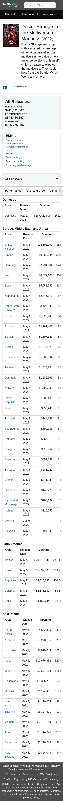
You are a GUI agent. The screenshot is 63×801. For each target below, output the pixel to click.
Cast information (14, 140)
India (8, 660)
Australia (10, 640)
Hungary (10, 449)
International (30, 14)
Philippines (11, 681)
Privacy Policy (23, 794)
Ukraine (9, 520)
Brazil (8, 570)
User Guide (23, 774)
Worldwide (49, 14)
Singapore (11, 742)
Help (55, 774)
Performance (13, 190)
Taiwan (9, 732)
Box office (11, 153)
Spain (8, 285)
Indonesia (10, 650)
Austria (9, 347)
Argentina (10, 580)
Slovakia (10, 459)
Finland (9, 408)
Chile (8, 600)
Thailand (10, 711)
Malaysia (10, 691)
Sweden (9, 326)
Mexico (9, 560)
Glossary (10, 774)
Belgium (9, 336)
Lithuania (10, 490)
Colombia (10, 590)
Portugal (10, 418)
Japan (8, 670)
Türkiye (9, 367)
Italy (7, 275)
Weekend (40, 765)
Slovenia (10, 531)
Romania (10, 439)
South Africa (12, 428)
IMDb (45, 779)
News (9, 150)
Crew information (15, 143)
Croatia (9, 479)
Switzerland (12, 357)
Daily (30, 765)
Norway (9, 387)
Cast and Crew (35, 190)
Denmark (10, 377)
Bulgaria (10, 469)
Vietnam (9, 722)
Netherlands (12, 295)
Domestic (11, 14)
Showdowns (36, 769)
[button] (59, 4)
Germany (10, 265)
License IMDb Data (41, 774)
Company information (17, 147)
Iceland (9, 510)
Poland (9, 316)
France (9, 254)
